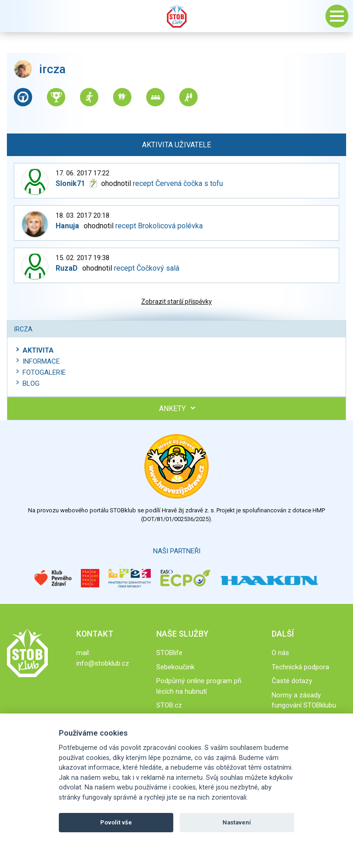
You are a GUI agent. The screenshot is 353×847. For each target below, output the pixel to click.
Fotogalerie (44, 372)
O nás (280, 653)
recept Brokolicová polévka (159, 225)
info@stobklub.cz (102, 663)
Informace (41, 361)
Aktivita (38, 350)
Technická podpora (300, 667)
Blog (31, 383)
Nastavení (236, 822)
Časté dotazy (292, 681)
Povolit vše (116, 822)
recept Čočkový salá (146, 268)
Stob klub (176, 16)
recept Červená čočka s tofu (178, 183)
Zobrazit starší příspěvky (176, 301)
